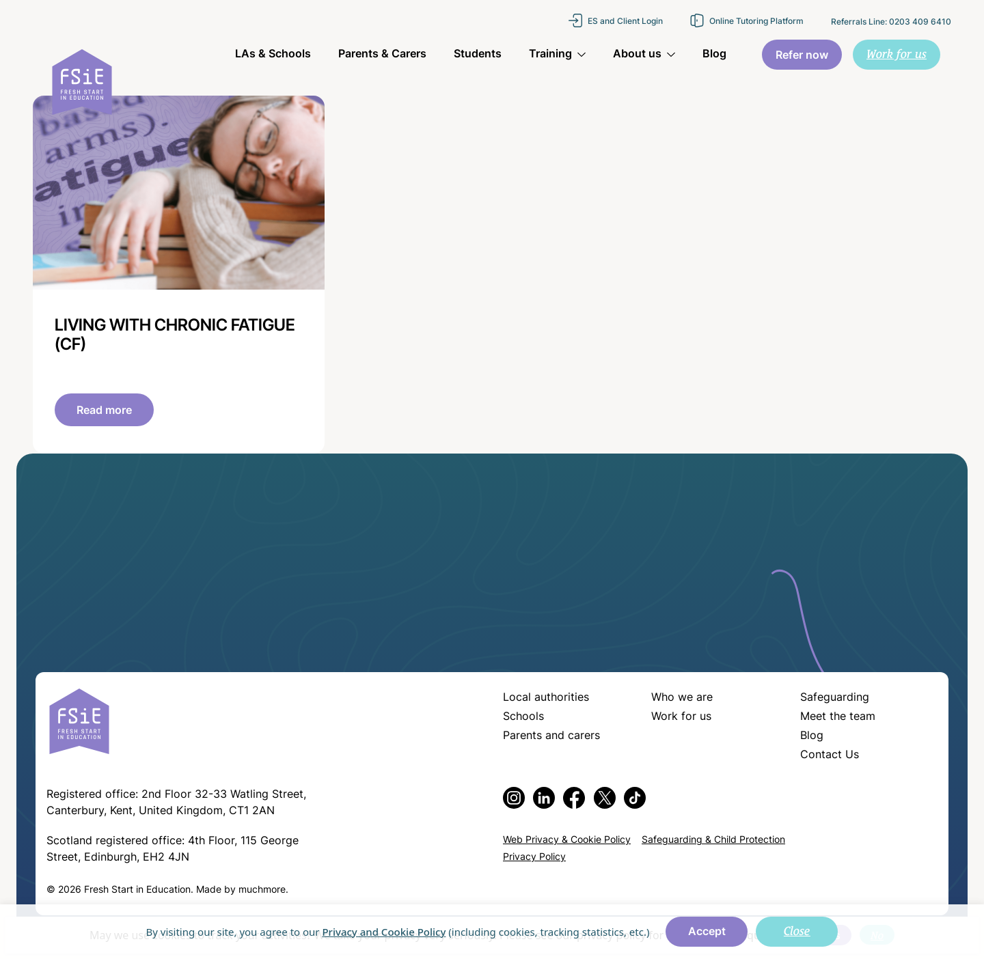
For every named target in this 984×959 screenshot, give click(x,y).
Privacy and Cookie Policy (384, 932)
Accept (707, 932)
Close (797, 930)
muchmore (262, 890)
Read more (104, 411)
